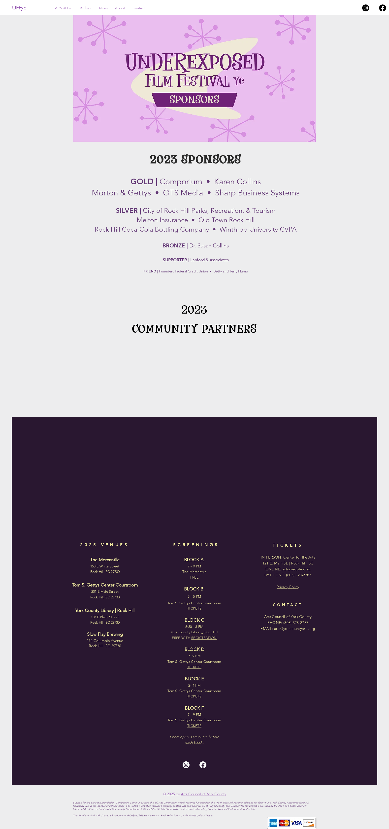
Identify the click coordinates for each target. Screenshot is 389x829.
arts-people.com (296, 569)
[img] (94, 359)
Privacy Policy (288, 587)
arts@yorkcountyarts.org (294, 628)
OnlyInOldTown (138, 815)
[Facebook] (382, 7)
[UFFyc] (29, 7)
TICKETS (194, 725)
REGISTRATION (204, 638)
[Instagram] (365, 7)
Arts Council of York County (203, 794)
